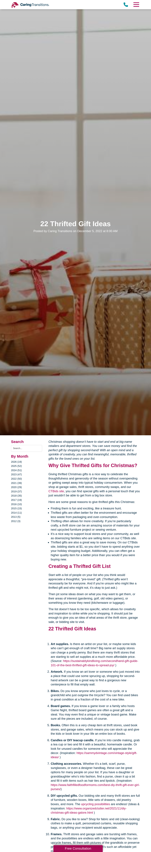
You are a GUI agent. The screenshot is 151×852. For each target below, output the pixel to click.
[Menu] (136, 4)
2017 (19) (16, 500)
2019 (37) (16, 491)
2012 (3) (15, 521)
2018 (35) (16, 495)
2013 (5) (15, 516)
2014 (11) (16, 512)
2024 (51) (16, 470)
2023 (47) (16, 474)
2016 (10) (16, 504)
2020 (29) (16, 487)
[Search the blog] (26, 448)
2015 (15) (16, 508)
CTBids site (56, 491)
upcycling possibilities (95, 804)
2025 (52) (16, 466)
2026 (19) (16, 461)
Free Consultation (78, 848)
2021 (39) (16, 483)
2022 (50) (16, 478)
